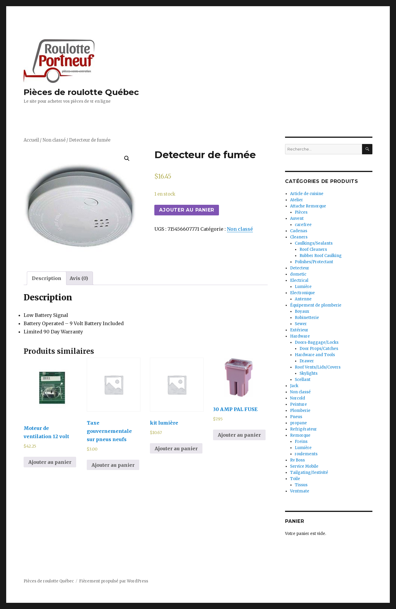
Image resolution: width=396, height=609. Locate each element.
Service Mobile (304, 466)
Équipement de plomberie (315, 305)
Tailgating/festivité (309, 472)
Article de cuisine (306, 193)
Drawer (307, 361)
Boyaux (302, 311)
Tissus (301, 484)
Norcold (297, 398)
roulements (306, 453)
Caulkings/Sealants (314, 243)
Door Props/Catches (319, 348)
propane (298, 422)
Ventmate (299, 491)
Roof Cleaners (313, 249)
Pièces (301, 212)
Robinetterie (307, 317)
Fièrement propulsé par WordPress (113, 581)
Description (46, 278)
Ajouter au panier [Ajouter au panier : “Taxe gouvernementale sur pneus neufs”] (113, 465)
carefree (303, 224)
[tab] (46, 278)
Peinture (298, 404)
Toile (295, 478)
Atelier (296, 199)
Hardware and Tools (315, 354)
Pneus (296, 416)
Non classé (54, 140)
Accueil (31, 140)
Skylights (309, 373)
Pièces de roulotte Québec (81, 92)
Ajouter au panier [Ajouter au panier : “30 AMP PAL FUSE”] (239, 435)
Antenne (303, 299)
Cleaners (298, 237)
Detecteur (299, 268)
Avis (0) (79, 278)
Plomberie (300, 410)
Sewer (301, 323)
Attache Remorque (308, 206)
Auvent (297, 218)
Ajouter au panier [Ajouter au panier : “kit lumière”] (176, 448)
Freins (301, 441)
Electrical (299, 280)
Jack (294, 385)
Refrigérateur (303, 429)
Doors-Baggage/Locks (316, 342)
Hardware (300, 336)
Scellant (302, 379)
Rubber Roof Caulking (321, 255)
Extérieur (299, 330)
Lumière (303, 286)
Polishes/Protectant (314, 261)
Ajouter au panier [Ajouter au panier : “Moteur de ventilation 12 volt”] (49, 462)
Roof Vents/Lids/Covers (318, 367)
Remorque (300, 435)
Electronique (302, 292)
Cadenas (298, 230)
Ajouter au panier (186, 210)
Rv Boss (297, 460)
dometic (298, 274)
